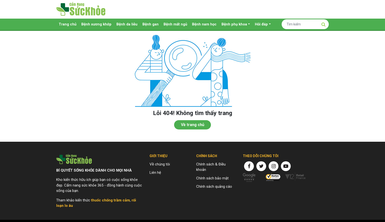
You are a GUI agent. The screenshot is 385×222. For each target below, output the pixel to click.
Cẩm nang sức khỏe (80, 9)
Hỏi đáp (261, 24)
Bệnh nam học (204, 24)
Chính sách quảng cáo (214, 186)
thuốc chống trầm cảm (110, 200)
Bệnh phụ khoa (234, 24)
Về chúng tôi (160, 164)
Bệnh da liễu (127, 24)
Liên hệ (155, 172)
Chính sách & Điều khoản (211, 167)
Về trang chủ (192, 124)
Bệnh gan (150, 24)
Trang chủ (67, 24)
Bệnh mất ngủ (175, 24)
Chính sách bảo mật (212, 178)
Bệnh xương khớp (96, 24)
